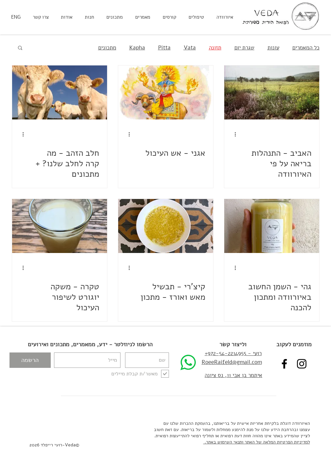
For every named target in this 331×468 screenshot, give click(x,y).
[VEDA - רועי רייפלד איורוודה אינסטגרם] (301, 363)
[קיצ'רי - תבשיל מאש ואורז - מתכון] (165, 226)
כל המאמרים (306, 47)
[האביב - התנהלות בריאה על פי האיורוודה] (271, 92)
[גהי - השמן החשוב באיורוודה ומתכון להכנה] (271, 226)
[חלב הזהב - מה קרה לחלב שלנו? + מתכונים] (59, 92)
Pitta (164, 47)
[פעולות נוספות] (233, 134)
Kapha (137, 47)
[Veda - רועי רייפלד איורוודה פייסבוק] (284, 363)
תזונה (215, 47)
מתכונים (107, 47)
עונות (273, 47)
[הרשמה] (30, 360)
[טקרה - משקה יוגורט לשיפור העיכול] (59, 226)
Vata (190, 47)
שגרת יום (244, 47)
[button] (20, 48)
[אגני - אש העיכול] (165, 92)
